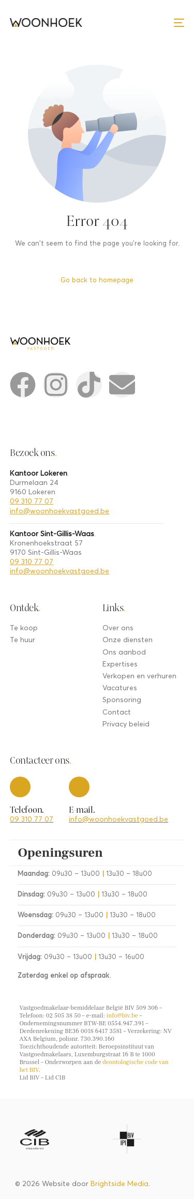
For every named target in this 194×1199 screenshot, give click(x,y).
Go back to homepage (97, 280)
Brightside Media (119, 1184)
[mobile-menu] (179, 22)
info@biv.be (122, 1016)
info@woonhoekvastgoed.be (59, 511)
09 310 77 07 (31, 501)
